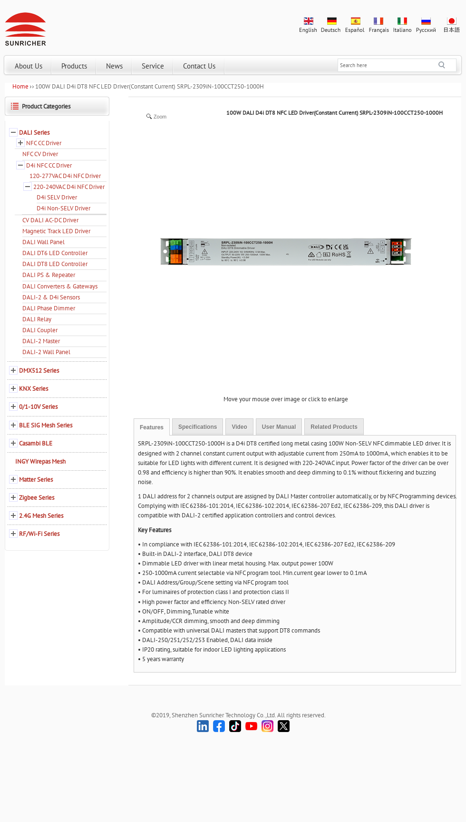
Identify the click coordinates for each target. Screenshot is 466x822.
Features (152, 427)
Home (20, 86)
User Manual (279, 427)
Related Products (334, 427)
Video (239, 427)
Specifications (197, 427)
